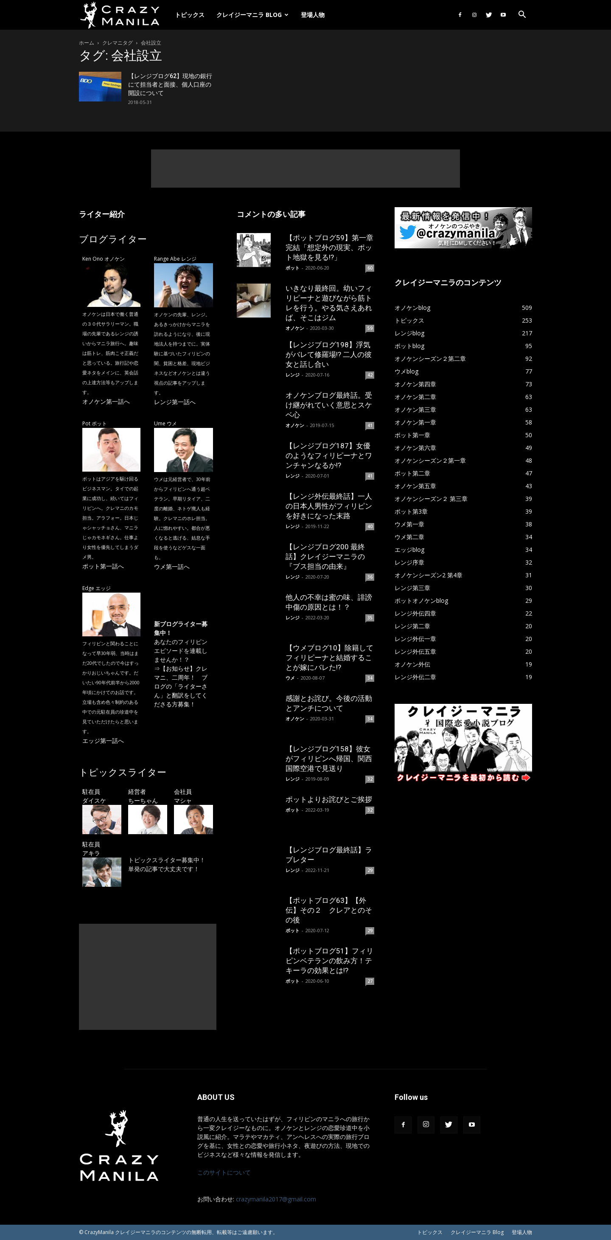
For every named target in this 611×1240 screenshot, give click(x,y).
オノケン (295, 328)
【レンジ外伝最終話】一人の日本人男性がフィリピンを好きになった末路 (329, 506)
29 (370, 870)
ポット (293, 267)
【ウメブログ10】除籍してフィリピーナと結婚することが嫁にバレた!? (329, 658)
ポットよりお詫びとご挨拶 (329, 799)
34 (370, 678)
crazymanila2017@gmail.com (276, 1199)
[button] (522, 15)
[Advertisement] (305, 168)
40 (370, 526)
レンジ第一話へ (175, 402)
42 (370, 375)
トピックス (190, 15)
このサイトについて (224, 1172)
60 (370, 268)
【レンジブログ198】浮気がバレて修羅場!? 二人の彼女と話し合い (329, 354)
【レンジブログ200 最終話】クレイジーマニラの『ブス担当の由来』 (325, 557)
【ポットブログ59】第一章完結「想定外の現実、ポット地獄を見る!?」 (329, 247)
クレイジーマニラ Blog (252, 15)
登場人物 (313, 15)
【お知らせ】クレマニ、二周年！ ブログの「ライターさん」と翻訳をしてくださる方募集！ (180, 686)
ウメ (290, 678)
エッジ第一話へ (103, 741)
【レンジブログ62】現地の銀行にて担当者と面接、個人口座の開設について (170, 84)
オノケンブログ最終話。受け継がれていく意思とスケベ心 (329, 405)
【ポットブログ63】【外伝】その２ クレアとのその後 (329, 910)
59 (370, 328)
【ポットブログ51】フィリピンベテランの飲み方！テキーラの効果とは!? (329, 961)
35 (370, 618)
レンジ (293, 374)
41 (370, 425)
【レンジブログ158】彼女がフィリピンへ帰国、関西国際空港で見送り (329, 759)
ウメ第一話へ (172, 566)
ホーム (86, 42)
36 (370, 577)
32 (370, 779)
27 (370, 981)
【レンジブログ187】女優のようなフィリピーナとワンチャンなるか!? (329, 455)
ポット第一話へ (103, 566)
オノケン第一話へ (106, 401)
